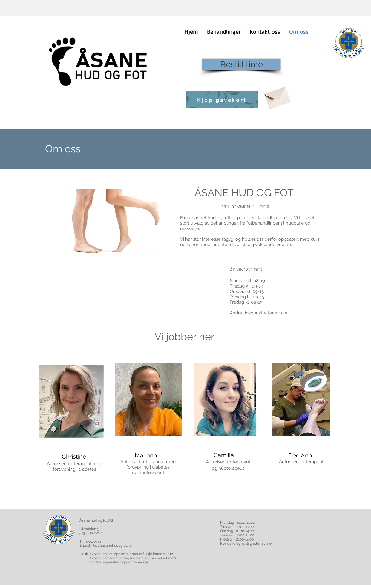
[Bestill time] (241, 64)
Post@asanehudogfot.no (112, 545)
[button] (224, 31)
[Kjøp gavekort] (222, 99)
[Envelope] (277, 95)
